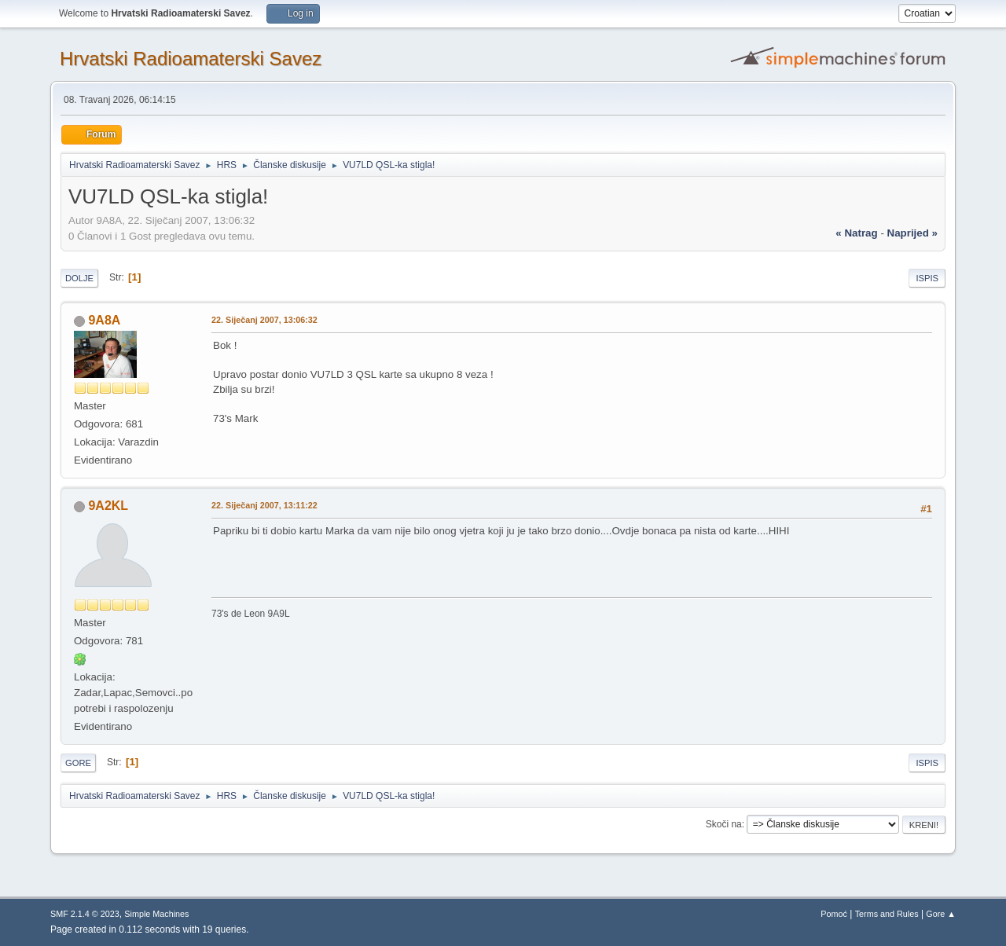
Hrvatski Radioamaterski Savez (190, 58)
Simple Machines (156, 913)
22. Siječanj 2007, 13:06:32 (264, 319)
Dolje (79, 278)
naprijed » (912, 233)
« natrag (856, 233)
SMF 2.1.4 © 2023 (84, 913)
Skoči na (724, 824)
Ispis (927, 278)
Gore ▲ (941, 913)
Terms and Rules (887, 913)
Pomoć (834, 913)
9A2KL (108, 505)
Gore (78, 763)
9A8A (104, 320)
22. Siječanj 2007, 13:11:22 (264, 505)
